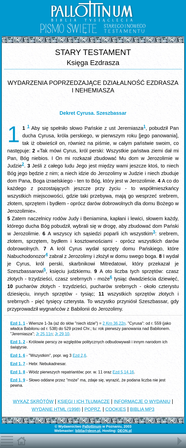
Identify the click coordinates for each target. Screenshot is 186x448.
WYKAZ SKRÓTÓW (33, 401)
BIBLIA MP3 (142, 409)
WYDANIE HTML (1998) (56, 409)
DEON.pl (125, 431)
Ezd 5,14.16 (123, 372)
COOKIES (115, 409)
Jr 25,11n (44, 334)
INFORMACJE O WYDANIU (142, 401)
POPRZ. (92, 409)
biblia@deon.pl (87, 431)
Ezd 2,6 (79, 355)
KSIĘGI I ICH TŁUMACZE (84, 401)
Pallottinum (91, 426)
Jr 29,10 (62, 334)
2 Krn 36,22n (114, 323)
